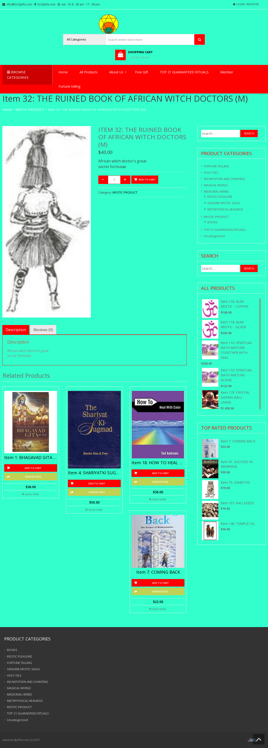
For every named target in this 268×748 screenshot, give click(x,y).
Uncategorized (214, 236)
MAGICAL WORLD (216, 185)
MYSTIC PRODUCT (29, 109)
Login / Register (247, 4)
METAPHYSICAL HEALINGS (225, 209)
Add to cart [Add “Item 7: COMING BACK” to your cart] (160, 582)
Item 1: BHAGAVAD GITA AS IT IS (30, 457)
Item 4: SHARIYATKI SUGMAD (94, 472)
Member (226, 72)
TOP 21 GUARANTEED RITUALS (184, 72)
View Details (33, 476)
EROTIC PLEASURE (219, 196)
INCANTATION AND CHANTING (224, 179)
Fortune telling (69, 86)
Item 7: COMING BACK (158, 572)
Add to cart (147, 179)
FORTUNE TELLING (216, 166)
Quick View (32, 494)
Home (63, 72)
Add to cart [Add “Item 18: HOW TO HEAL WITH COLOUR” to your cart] (160, 473)
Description (16, 329)
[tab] (15, 329)
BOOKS (212, 222)
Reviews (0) (43, 329)
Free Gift (141, 72)
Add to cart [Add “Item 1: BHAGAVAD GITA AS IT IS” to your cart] (33, 468)
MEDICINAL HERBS (216, 191)
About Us (116, 72)
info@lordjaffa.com (19, 4)
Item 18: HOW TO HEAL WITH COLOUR (158, 462)
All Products (89, 72)
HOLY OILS (211, 172)
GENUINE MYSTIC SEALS (223, 203)
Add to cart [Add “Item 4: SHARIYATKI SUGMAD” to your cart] (96, 483)
